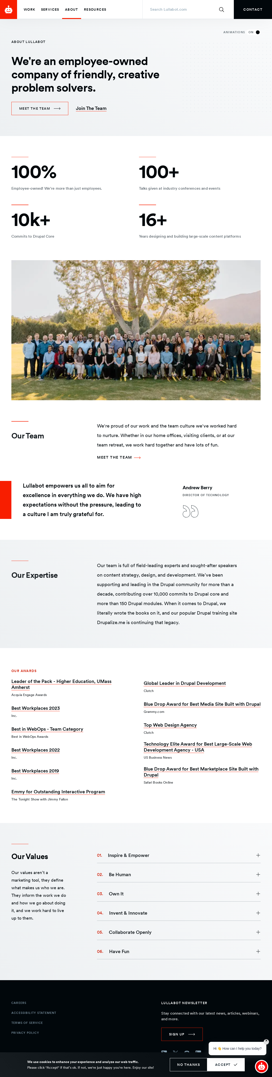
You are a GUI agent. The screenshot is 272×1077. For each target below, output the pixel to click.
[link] (253, 9)
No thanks (188, 1065)
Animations (242, 32)
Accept (223, 1065)
